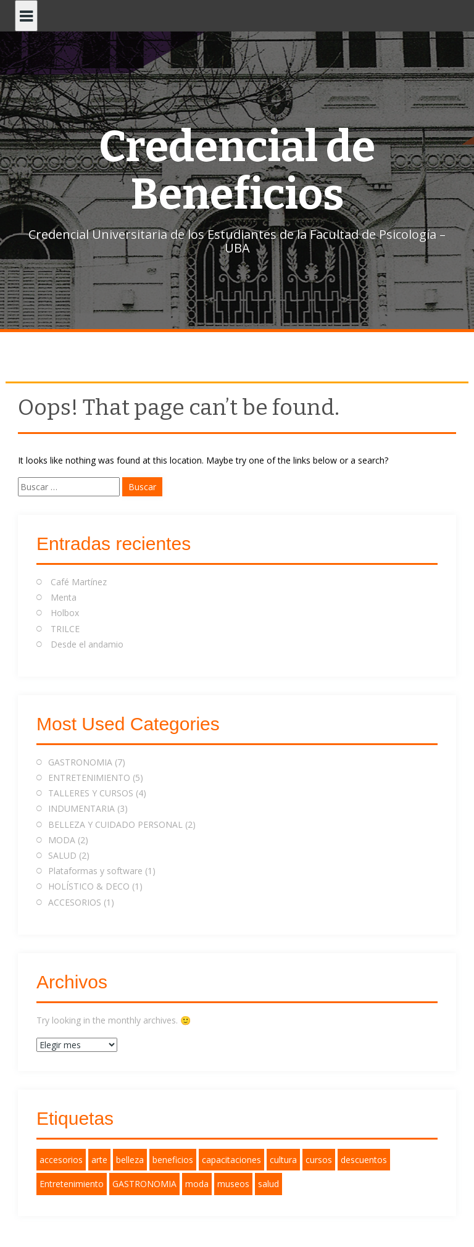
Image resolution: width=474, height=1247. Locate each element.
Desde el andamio (87, 644)
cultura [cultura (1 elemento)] (283, 1160)
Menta (64, 597)
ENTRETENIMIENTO (89, 777)
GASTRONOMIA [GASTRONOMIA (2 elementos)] (144, 1184)
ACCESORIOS (74, 902)
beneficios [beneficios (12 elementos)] (172, 1160)
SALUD (62, 855)
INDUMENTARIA (81, 808)
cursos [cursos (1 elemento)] (319, 1160)
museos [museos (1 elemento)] (233, 1184)
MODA (61, 840)
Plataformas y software (95, 871)
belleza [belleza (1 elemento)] (130, 1160)
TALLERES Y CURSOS (90, 793)
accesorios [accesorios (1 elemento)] (61, 1160)
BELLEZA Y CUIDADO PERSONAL (115, 824)
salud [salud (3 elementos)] (268, 1184)
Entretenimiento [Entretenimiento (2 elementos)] (72, 1184)
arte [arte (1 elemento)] (99, 1160)
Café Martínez (79, 582)
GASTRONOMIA (80, 762)
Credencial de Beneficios (237, 170)
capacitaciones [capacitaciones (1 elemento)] (231, 1160)
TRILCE (65, 629)
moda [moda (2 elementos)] (197, 1184)
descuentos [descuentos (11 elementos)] (364, 1160)
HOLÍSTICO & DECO (89, 886)
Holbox (65, 613)
